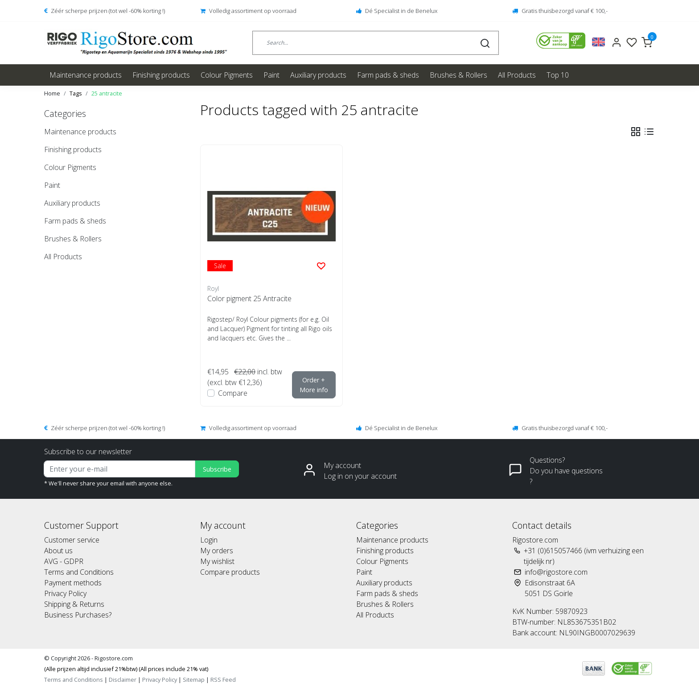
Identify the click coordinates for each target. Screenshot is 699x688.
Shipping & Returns (74, 604)
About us (58, 550)
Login (209, 540)
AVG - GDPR (63, 561)
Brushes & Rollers (458, 75)
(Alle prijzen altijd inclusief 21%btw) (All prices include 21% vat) (126, 669)
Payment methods (73, 583)
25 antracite (106, 93)
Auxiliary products (318, 75)
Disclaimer (122, 680)
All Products (517, 75)
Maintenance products (85, 75)
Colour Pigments (227, 75)
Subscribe (217, 469)
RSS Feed (223, 680)
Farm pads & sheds (388, 75)
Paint (271, 75)
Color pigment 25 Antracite (249, 298)
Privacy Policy (65, 593)
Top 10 (558, 75)
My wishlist (217, 561)
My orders (216, 550)
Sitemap (194, 680)
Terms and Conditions (79, 572)
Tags (76, 93)
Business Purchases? (77, 615)
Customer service (71, 540)
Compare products (230, 572)
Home (52, 93)
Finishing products (161, 75)
